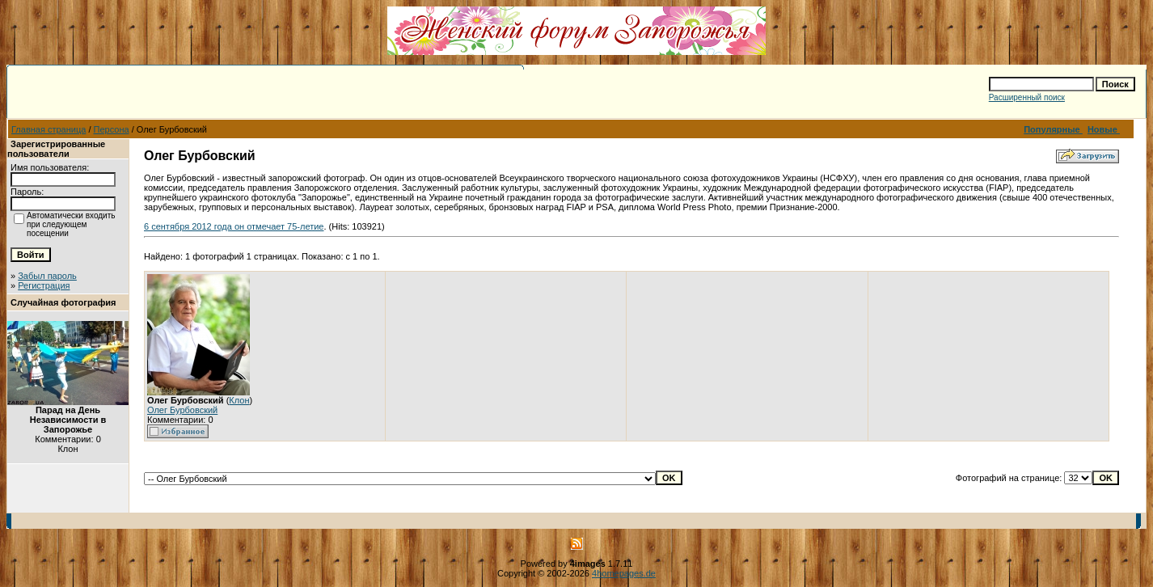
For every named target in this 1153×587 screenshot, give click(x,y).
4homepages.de (624, 573)
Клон (239, 400)
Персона (111, 129)
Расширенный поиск (1027, 97)
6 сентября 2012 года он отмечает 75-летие (233, 226)
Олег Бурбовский (182, 410)
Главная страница (48, 129)
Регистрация (44, 285)
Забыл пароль (47, 276)
